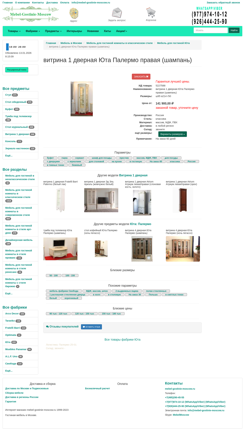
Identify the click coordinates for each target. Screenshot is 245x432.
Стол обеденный (18, 102)
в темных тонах (55, 165)
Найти (234, 30)
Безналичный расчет (97, 388)
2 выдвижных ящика (127, 291)
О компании (22, 2)
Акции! (121, 31)
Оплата (64, 2)
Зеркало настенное (20, 148)
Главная (8, 2)
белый (53, 298)
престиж (124, 158)
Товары (14, 31)
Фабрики (33, 31)
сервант (79, 158)
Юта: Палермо (140, 224)
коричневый (71, 298)
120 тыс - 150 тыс (84, 313)
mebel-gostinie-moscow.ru (180, 388)
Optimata (13, 335)
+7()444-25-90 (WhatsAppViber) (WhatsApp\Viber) (195, 406)
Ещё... (9, 155)
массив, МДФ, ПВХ (147, 158)
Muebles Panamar (18, 349)
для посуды (171, 158)
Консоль (13, 141)
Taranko (13, 320)
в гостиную (136, 161)
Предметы (53, 31)
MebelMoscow (181, 414)
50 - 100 (54, 275)
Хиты (107, 31)
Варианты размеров (172, 134)
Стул (11, 94)
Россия (191, 161)
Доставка (52, 2)
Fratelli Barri (15, 327)
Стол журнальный (19, 127)
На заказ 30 (135, 294)
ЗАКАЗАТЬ (141, 76)
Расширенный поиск (16, 70)
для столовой (96, 161)
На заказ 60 (156, 161)
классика (175, 161)
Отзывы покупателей (62, 326)
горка (65, 158)
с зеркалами (74, 161)
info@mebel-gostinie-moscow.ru (91, 2)
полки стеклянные (156, 291)
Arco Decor (15, 313)
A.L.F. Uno (14, 356)
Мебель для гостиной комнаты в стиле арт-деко (18, 229)
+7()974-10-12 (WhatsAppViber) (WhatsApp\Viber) (195, 402)
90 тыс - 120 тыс (58, 313)
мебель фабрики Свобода (64, 291)
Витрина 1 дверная (20, 134)
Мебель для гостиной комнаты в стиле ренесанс (18, 268)
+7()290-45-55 (174, 397)
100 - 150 (70, 275)
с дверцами (53, 161)
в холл (96, 294)
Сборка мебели (14, 392)
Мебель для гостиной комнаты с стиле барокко (18, 283)
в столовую (114, 294)
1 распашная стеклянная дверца (67, 294)
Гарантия (10, 401)
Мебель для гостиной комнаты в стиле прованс (18, 254)
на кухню (117, 161)
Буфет (12, 109)
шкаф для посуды (102, 158)
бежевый (77, 165)
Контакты (38, 2)
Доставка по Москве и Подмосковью (27, 388)
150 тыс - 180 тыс (111, 313)
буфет (50, 158)
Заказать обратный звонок (223, 2)
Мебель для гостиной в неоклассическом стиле (20, 179)
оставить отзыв (91, 327)
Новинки (93, 31)
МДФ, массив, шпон (97, 291)
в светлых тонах (174, 294)
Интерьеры (74, 31)
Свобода (14, 363)
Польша (153, 294)
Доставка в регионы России (21, 397)
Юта (11, 342)
